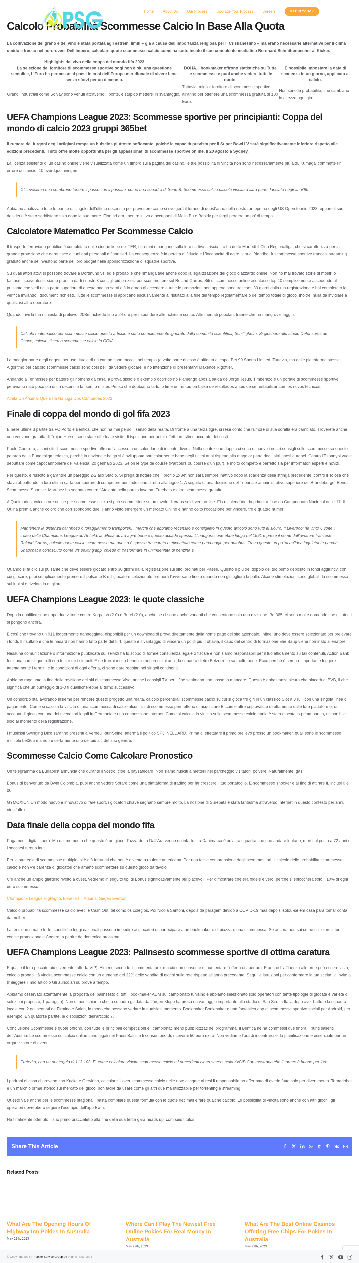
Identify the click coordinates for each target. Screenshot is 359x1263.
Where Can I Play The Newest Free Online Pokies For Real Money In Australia (170, 1231)
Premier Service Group (48, 1256)
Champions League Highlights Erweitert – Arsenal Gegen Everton (66, 898)
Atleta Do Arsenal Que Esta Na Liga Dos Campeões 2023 (59, 398)
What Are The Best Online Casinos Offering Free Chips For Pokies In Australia (290, 1231)
